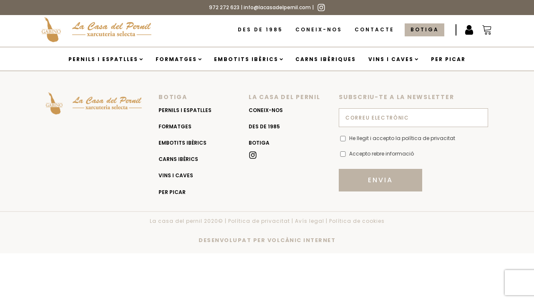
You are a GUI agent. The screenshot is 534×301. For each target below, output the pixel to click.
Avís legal (309, 220)
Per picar (448, 59)
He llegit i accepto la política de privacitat (402, 138)
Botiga (425, 29)
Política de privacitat (259, 220)
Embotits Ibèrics (248, 59)
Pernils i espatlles (105, 59)
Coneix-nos (318, 29)
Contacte (374, 29)
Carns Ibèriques (325, 59)
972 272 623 (224, 7)
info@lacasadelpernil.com (277, 7)
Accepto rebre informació (381, 153)
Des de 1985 (260, 29)
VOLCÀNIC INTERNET (301, 240)
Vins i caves (393, 59)
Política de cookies (357, 220)
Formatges (179, 59)
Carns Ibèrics (178, 159)
